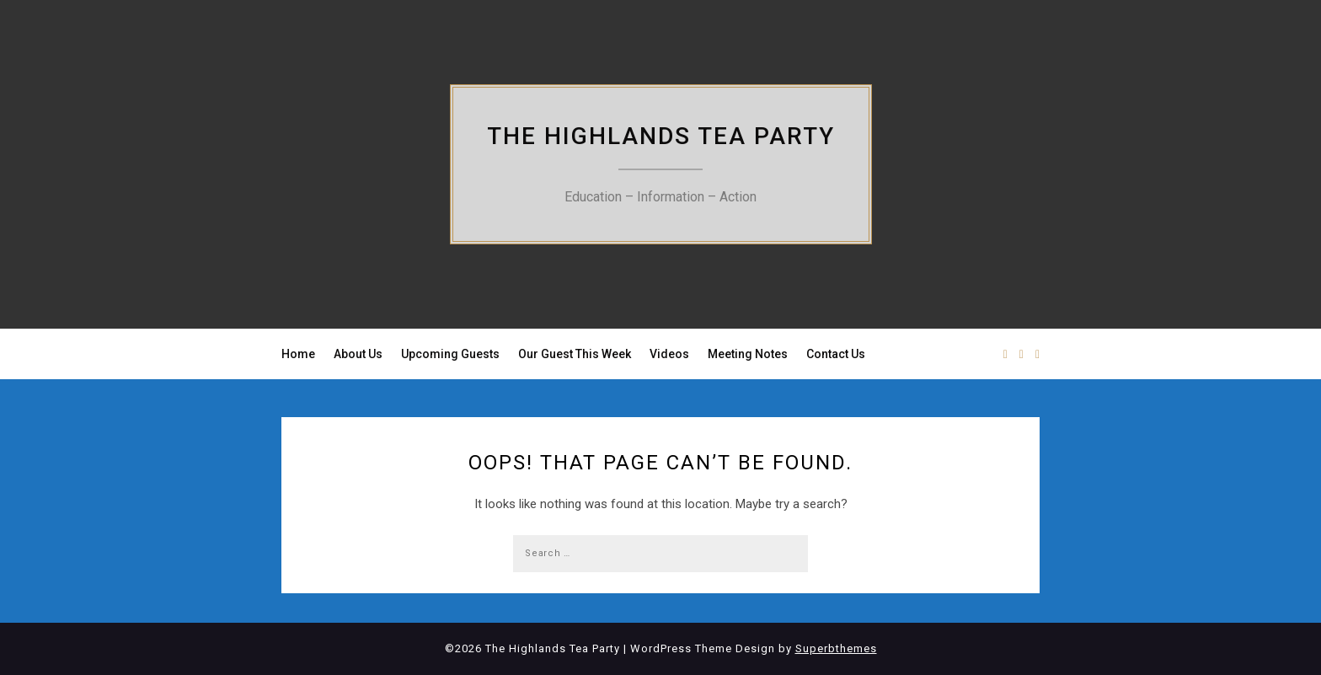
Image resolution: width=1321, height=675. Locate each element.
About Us (358, 354)
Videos (669, 354)
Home (298, 354)
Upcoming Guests (450, 354)
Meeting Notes (748, 354)
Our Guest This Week (574, 354)
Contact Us (835, 354)
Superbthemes (836, 648)
